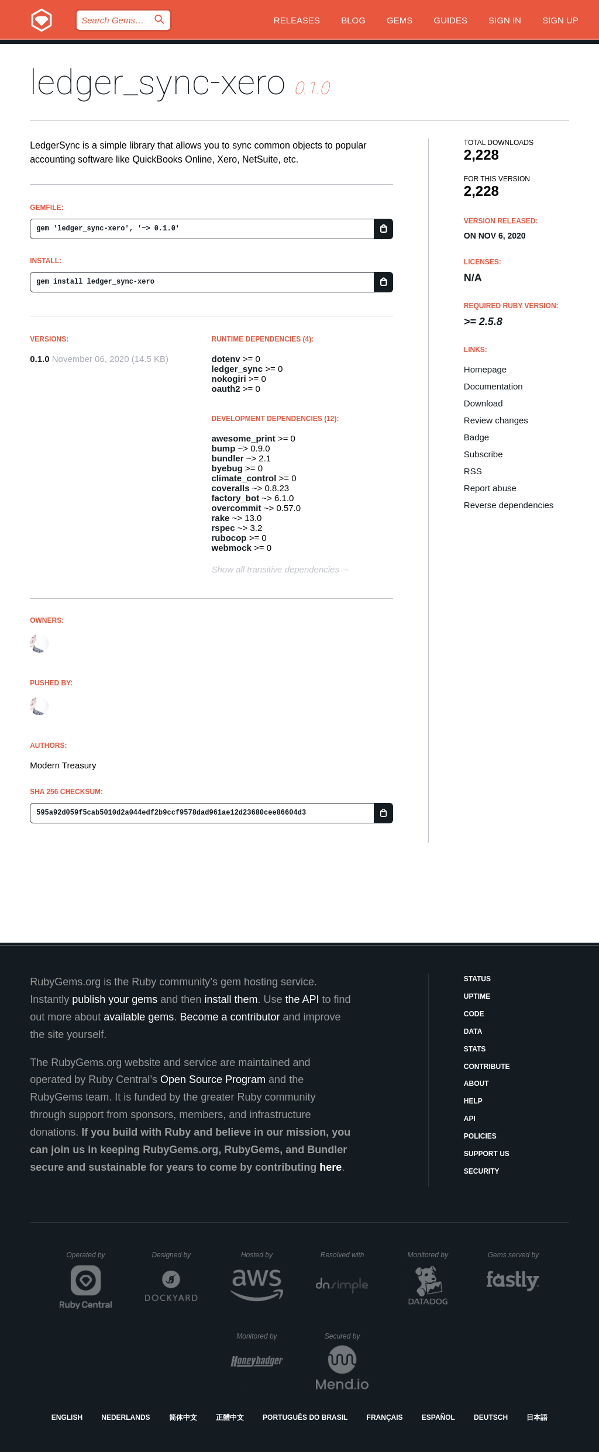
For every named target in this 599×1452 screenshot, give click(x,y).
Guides (450, 20)
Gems (399, 20)
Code (474, 1014)
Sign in (504, 20)
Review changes (496, 420)
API (470, 1119)
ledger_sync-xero (157, 82)
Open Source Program (213, 1079)
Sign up (560, 20)
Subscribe (483, 454)
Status (477, 979)
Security (482, 1171)
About (476, 1083)
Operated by (89, 1259)
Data (473, 1031)
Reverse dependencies (508, 505)
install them (230, 999)
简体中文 (183, 1417)
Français (385, 1417)
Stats (475, 1049)
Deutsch (491, 1417)
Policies (480, 1136)
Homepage (485, 369)
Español (438, 1417)
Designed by (174, 1255)
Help (473, 1101)
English (66, 1417)
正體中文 (230, 1417)
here (330, 1167)
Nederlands (125, 1417)
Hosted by (262, 1255)
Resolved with (345, 1255)
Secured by (347, 1336)
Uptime (477, 996)
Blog (353, 20)
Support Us (487, 1154)
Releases (297, 20)
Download (483, 403)
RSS (473, 471)
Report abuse (490, 488)
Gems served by (514, 1255)
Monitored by (431, 1255)
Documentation (493, 386)
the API (302, 999)
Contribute (487, 1067)
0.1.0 (39, 359)
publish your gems (114, 999)
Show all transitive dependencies (275, 569)
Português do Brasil (305, 1417)
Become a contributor (230, 1017)
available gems (139, 1017)
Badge (476, 437)
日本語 (537, 1417)
